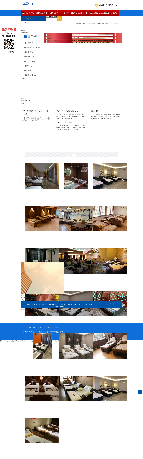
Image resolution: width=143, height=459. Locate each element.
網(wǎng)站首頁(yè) (29, 14)
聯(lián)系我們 (113, 13)
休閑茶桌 (29, 70)
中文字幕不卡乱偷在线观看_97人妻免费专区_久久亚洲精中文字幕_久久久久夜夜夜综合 (21, 341)
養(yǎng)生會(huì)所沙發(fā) (33, 47)
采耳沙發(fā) (29, 52)
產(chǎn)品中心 (56, 13)
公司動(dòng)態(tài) (78, 13)
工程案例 (66, 13)
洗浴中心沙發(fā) (31, 56)
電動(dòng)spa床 (30, 66)
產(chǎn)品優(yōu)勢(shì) (97, 13)
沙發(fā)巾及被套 (31, 75)
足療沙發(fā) (29, 43)
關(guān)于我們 (43, 13)
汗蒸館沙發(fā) (30, 61)
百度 (35, 312)
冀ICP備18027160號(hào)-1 (30, 332)
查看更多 (23, 78)
